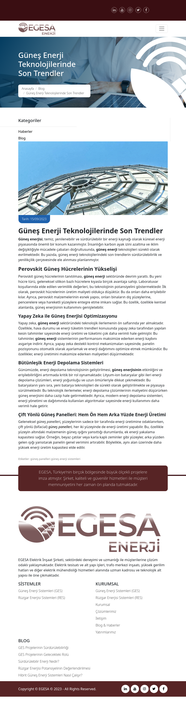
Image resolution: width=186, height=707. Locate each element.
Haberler (25, 131)
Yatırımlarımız (106, 632)
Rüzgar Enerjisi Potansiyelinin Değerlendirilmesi (54, 668)
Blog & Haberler (108, 625)
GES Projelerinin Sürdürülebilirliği (43, 647)
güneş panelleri (40, 459)
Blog (41, 89)
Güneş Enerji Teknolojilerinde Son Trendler (55, 93)
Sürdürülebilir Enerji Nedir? (38, 661)
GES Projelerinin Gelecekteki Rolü (43, 654)
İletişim (101, 618)
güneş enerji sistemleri (65, 459)
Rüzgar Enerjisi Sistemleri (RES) (41, 597)
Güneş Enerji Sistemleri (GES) (40, 590)
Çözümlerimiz (106, 611)
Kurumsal (103, 604)
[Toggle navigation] (162, 28)
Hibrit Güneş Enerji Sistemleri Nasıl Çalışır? (50, 675)
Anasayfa (28, 89)
